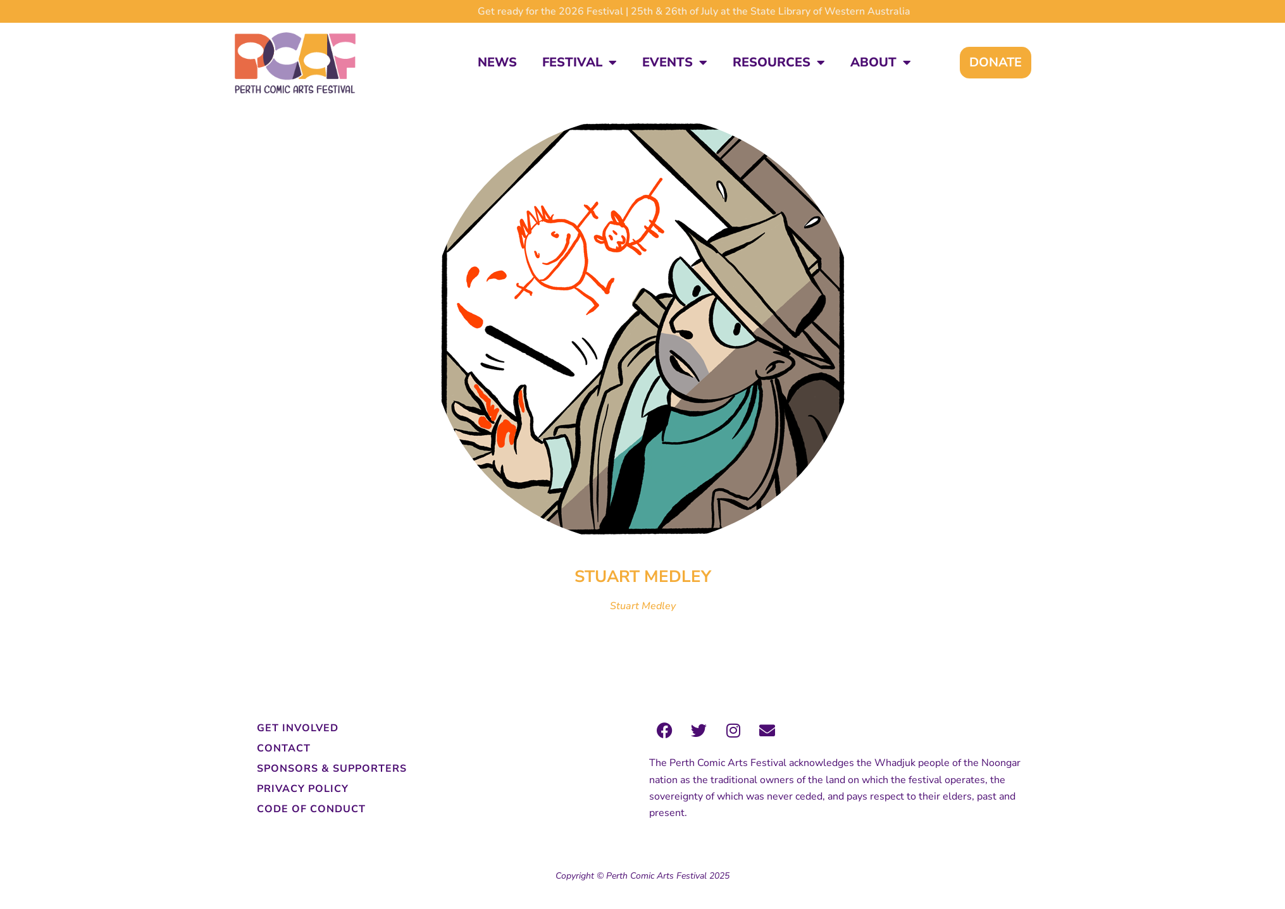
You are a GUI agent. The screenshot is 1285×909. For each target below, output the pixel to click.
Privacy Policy (303, 789)
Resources (779, 62)
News (497, 62)
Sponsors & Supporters (332, 769)
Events (674, 62)
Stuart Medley (643, 606)
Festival (579, 62)
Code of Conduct (311, 809)
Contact (284, 748)
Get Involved (297, 728)
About (880, 62)
